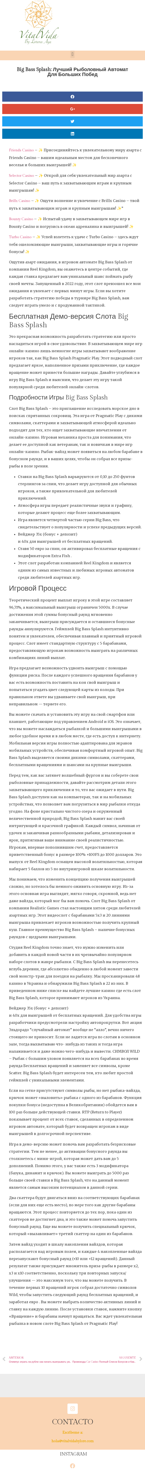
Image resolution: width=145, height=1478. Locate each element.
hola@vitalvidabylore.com (73, 1441)
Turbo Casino (20, 237)
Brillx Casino (19, 201)
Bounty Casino (21, 219)
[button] (72, 54)
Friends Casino (21, 150)
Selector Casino (21, 176)
